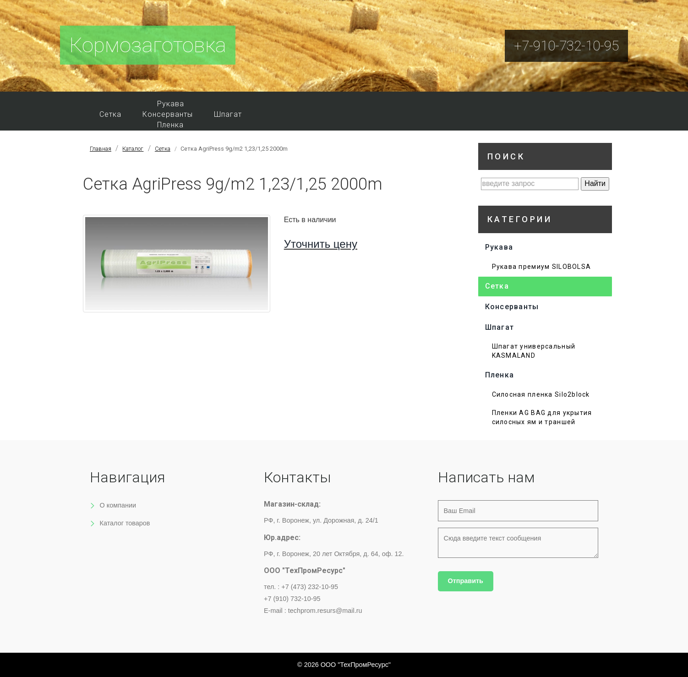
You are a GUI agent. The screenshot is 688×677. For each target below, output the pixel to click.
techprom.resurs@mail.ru (325, 610)
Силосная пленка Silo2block (541, 394)
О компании (118, 505)
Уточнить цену (320, 244)
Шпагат (228, 114)
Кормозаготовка (147, 45)
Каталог (132, 148)
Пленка (170, 124)
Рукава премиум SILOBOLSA (541, 266)
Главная (100, 148)
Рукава (170, 103)
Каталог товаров (125, 523)
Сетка (110, 114)
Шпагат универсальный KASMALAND (534, 351)
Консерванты (167, 114)
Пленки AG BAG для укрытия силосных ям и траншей (542, 417)
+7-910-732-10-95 (566, 46)
